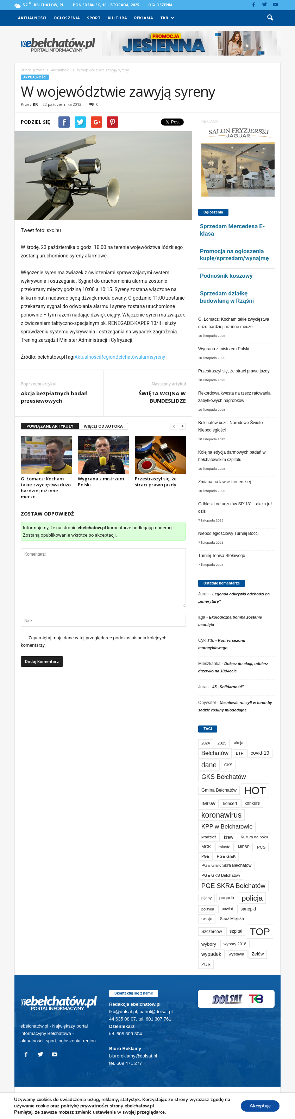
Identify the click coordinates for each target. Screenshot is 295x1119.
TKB (167, 18)
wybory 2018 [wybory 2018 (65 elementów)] (235, 944)
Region (107, 357)
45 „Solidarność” (228, 687)
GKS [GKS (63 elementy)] (228, 765)
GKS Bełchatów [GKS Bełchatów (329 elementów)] (223, 776)
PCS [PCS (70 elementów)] (261, 847)
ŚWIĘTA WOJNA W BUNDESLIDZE (162, 397)
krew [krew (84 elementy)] (228, 837)
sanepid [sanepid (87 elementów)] (248, 909)
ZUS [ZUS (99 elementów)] (206, 964)
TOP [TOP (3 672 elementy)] (260, 931)
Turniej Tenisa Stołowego (221, 555)
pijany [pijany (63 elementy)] (206, 898)
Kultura (117, 17)
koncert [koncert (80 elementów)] (230, 803)
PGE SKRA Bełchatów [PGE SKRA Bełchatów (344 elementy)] (233, 885)
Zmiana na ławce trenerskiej (224, 481)
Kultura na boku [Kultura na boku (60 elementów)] (254, 837)
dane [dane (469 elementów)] (208, 765)
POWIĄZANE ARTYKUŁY (49, 426)
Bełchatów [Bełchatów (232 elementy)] (214, 753)
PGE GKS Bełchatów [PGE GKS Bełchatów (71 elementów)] (220, 875)
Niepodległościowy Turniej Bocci (228, 533)
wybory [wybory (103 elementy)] (208, 944)
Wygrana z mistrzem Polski (101, 481)
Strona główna (32, 70)
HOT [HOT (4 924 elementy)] (255, 790)
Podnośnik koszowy (226, 275)
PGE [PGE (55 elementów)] (205, 856)
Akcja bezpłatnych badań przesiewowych (54, 397)
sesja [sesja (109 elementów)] (206, 918)
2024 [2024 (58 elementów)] (205, 743)
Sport (94, 17)
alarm (144, 357)
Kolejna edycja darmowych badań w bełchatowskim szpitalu (231, 456)
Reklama (143, 17)
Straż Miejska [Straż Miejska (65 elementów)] (232, 918)
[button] (270, 18)
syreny (158, 357)
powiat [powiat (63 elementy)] (227, 909)
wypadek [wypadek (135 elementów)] (211, 954)
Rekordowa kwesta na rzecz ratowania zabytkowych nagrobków (234, 397)
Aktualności (32, 17)
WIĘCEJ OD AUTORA (103, 426)
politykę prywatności (91, 1105)
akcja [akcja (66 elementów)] (239, 743)
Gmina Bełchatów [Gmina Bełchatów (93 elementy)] (219, 790)
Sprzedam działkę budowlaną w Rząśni (227, 297)
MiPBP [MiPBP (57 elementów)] (244, 847)
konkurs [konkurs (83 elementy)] (252, 803)
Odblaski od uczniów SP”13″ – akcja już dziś (235, 507)
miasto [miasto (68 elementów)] (225, 847)
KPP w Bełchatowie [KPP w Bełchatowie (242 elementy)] (226, 826)
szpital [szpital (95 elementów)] (236, 931)
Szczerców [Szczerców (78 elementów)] (211, 931)
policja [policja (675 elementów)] (252, 898)
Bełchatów (127, 357)
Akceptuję (257, 1105)
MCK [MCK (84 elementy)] (206, 846)
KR (35, 104)
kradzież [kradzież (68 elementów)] (208, 837)
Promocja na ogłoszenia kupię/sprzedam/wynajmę (234, 255)
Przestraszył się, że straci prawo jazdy (156, 481)
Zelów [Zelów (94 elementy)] (258, 954)
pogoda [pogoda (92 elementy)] (226, 897)
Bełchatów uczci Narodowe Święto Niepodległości (230, 426)
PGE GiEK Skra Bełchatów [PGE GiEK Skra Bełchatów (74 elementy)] (226, 865)
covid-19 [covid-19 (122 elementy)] (260, 753)
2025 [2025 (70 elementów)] (221, 743)
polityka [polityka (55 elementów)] (207, 909)
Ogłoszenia (160, 4)
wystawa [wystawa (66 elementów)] (236, 954)
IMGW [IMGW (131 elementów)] (208, 803)
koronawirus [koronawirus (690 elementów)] (221, 815)
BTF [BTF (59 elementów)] (239, 753)
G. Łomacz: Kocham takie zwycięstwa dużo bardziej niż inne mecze (46, 487)
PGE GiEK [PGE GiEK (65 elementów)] (226, 856)
